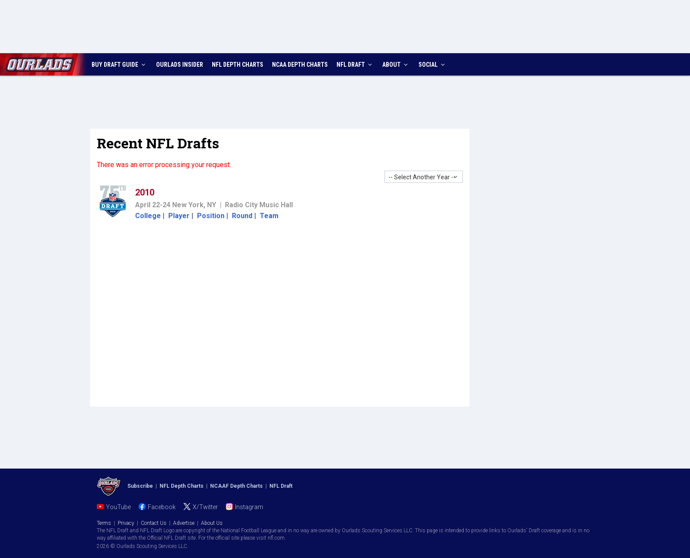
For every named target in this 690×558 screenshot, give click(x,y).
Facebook (162, 506)
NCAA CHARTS (300, 64)
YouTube (118, 506)
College (148, 216)
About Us (212, 523)
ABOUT (396, 64)
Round (242, 216)
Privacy (126, 523)
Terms (104, 523)
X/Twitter (205, 506)
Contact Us (154, 523)
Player (179, 216)
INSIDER (179, 64)
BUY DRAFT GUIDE (119, 64)
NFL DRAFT (355, 64)
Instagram (249, 506)
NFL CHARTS (237, 64)
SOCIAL (432, 64)
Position (210, 216)
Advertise (183, 523)
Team (269, 216)
